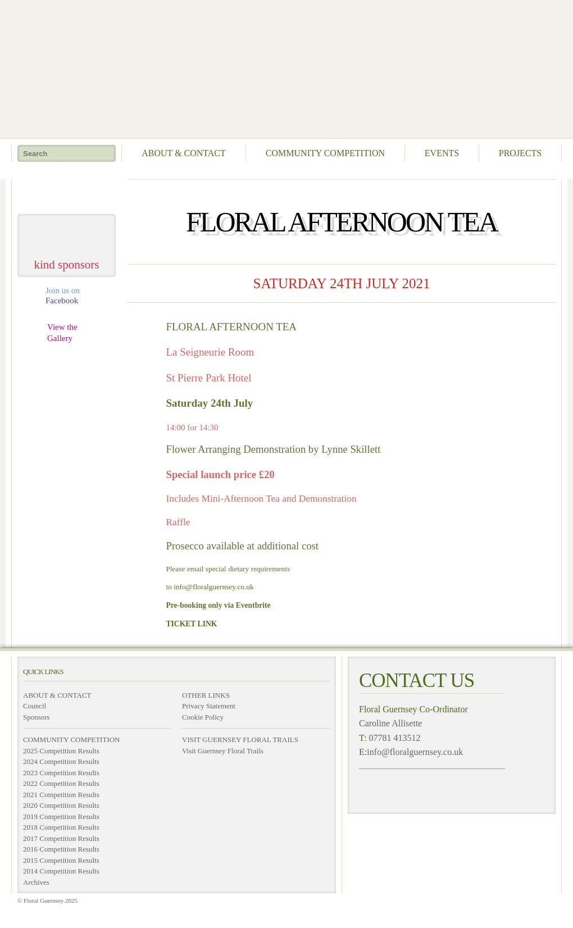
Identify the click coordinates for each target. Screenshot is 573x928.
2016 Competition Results (61, 849)
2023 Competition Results (61, 772)
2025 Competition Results (61, 751)
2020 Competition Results (61, 805)
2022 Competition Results (61, 783)
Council (34, 706)
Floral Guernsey (283, 67)
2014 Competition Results (61, 871)
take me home (67, 192)
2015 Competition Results (61, 860)
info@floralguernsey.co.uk (213, 587)
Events (442, 153)
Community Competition (325, 153)
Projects (520, 153)
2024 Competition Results (61, 761)
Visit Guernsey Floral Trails (222, 751)
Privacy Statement (208, 706)
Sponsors (36, 717)
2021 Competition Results (61, 794)
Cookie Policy (203, 717)
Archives (36, 882)
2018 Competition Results (61, 827)
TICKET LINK (191, 624)
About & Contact (184, 153)
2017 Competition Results (61, 838)
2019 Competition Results (61, 816)
